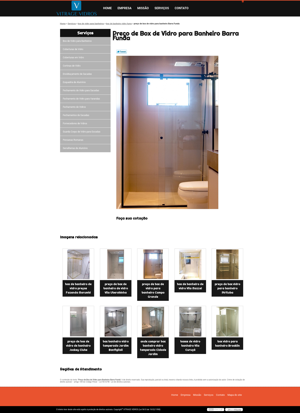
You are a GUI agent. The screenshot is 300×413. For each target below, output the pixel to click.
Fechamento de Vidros (75, 107)
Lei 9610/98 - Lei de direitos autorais (114, 382)
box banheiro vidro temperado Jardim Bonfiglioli (116, 346)
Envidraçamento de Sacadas (78, 74)
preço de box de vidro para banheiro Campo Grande (153, 290)
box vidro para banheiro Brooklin (227, 343)
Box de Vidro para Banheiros (78, 41)
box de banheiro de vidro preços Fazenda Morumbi (78, 288)
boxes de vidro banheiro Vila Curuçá (190, 346)
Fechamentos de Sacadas (76, 115)
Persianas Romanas (74, 140)
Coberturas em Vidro (74, 57)
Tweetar (121, 51)
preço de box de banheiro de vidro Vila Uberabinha (115, 288)
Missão (143, 8)
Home (107, 8)
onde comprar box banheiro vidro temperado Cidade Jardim (153, 348)
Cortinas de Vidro (72, 65)
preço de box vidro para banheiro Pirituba (227, 288)
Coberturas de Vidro (73, 49)
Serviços (162, 8)
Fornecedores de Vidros (75, 123)
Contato (181, 8)
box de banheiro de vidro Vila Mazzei (190, 286)
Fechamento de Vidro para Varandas (82, 98)
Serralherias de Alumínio (76, 148)
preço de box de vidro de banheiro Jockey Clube (78, 346)
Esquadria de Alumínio (75, 82)
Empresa (124, 8)
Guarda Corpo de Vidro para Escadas (82, 131)
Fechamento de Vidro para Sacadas (81, 90)
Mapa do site (234, 394)
